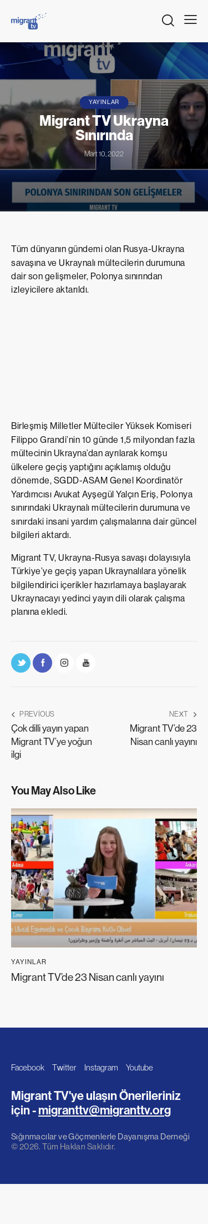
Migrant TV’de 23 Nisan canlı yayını (87, 977)
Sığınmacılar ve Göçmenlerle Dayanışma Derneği (100, 1136)
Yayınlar (104, 102)
